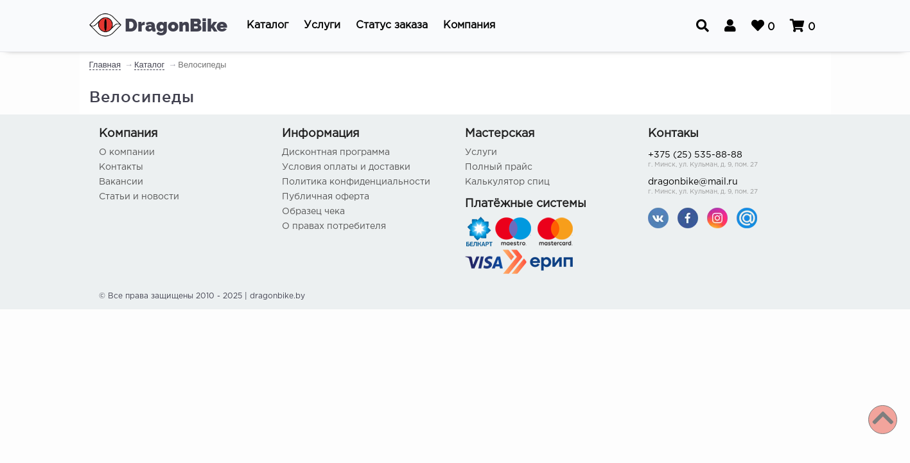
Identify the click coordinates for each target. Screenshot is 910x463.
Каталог (149, 64)
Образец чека (313, 211)
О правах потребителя (334, 226)
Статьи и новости (139, 197)
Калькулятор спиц (507, 182)
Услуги (481, 152)
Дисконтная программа (336, 152)
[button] (267, 25)
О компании (127, 152)
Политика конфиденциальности (356, 182)
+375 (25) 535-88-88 (730, 160)
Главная (105, 64)
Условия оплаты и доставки (346, 167)
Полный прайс (498, 167)
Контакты (121, 167)
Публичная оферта (325, 197)
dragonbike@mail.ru (730, 187)
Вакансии (121, 182)
